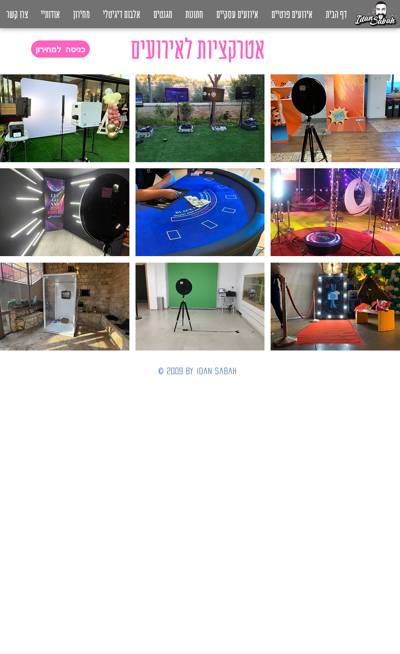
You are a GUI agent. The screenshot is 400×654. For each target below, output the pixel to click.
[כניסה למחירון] (60, 49)
